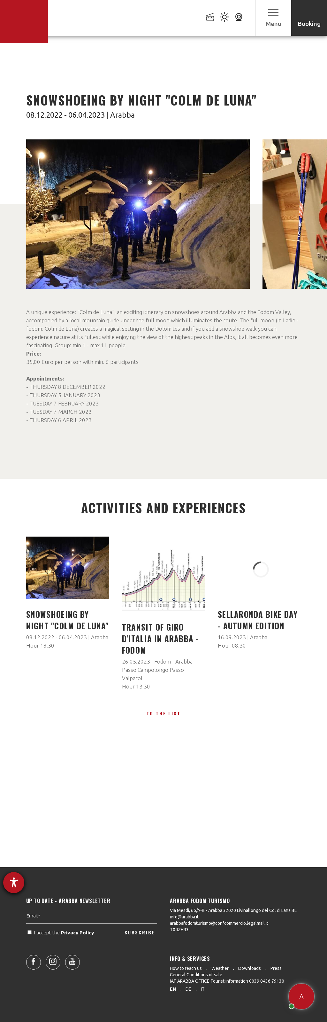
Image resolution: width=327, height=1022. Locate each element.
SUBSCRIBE (140, 954)
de (188, 989)
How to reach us (186, 968)
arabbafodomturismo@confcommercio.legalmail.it (219, 923)
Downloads (249, 968)
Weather (220, 968)
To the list (164, 713)
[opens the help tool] (13, 882)
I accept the (61, 954)
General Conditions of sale (196, 974)
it (203, 989)
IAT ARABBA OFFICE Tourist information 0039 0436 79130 (227, 981)
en (173, 989)
